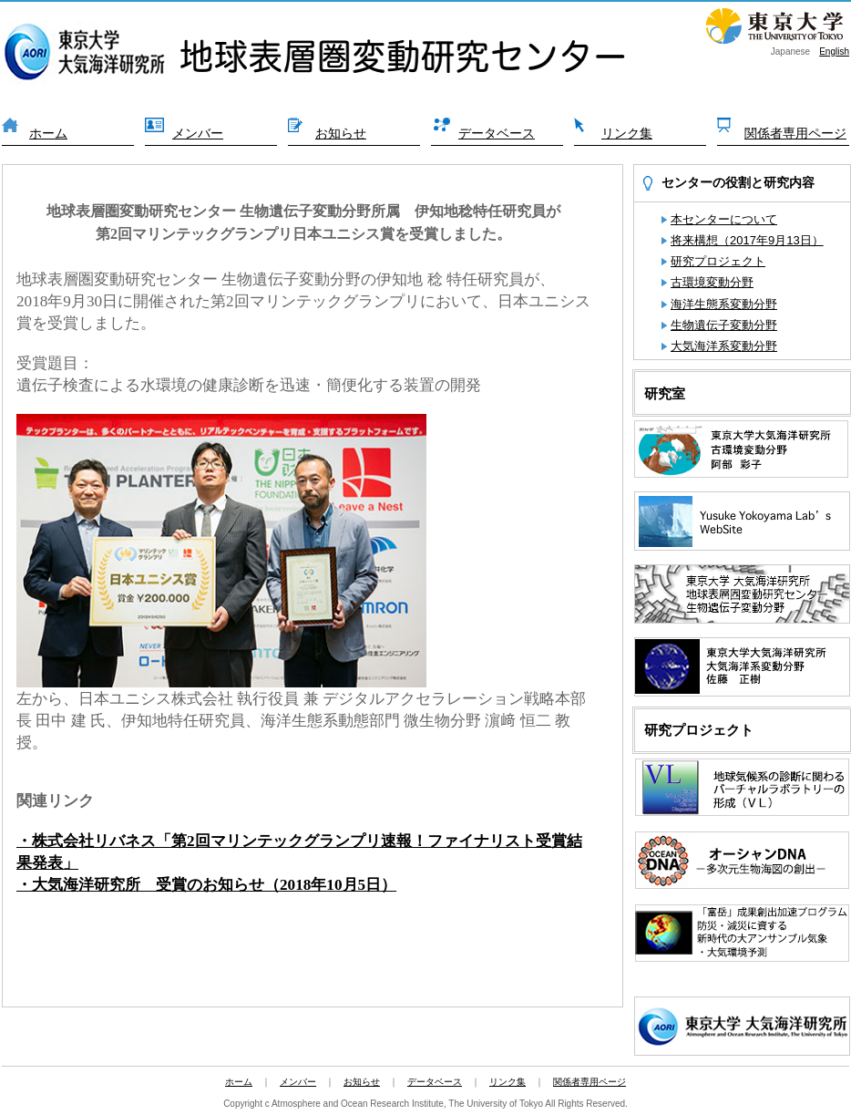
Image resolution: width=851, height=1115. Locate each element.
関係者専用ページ (795, 133)
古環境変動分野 (712, 282)
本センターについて (724, 219)
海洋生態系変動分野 (724, 304)
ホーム (48, 133)
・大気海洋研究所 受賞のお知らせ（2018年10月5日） (206, 884)
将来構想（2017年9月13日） (747, 240)
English (834, 51)
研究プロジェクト (718, 261)
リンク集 (626, 133)
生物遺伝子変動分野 (724, 325)
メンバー (197, 133)
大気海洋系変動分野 (724, 346)
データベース (496, 133)
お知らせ (340, 133)
